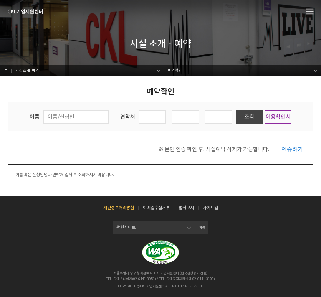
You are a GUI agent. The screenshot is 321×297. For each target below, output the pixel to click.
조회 (249, 116)
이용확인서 (278, 116)
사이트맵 (210, 207)
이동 (202, 227)
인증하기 (292, 149)
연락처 (127, 116)
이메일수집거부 (156, 207)
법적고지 (186, 207)
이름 (35, 116)
